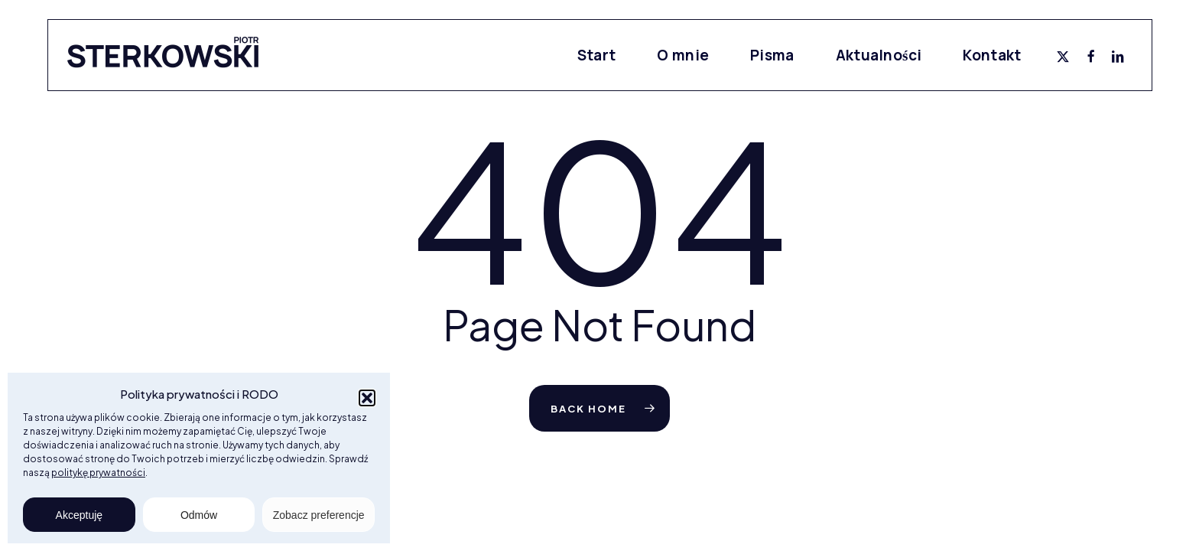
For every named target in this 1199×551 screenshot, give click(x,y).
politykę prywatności (98, 472)
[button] (367, 398)
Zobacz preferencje (319, 515)
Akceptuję (79, 515)
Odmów (198, 515)
